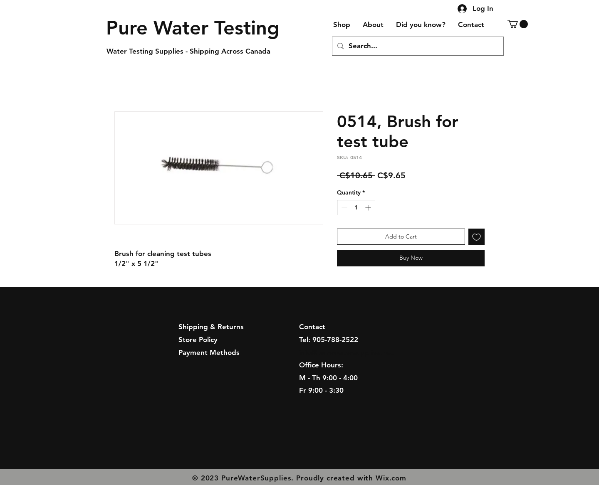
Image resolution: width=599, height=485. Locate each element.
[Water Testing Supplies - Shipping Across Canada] (192, 51)
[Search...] (417, 46)
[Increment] (369, 207)
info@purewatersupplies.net (346, 352)
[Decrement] (343, 207)
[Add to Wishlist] (476, 237)
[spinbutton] (356, 207)
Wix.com (391, 478)
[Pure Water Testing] (193, 28)
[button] (517, 24)
